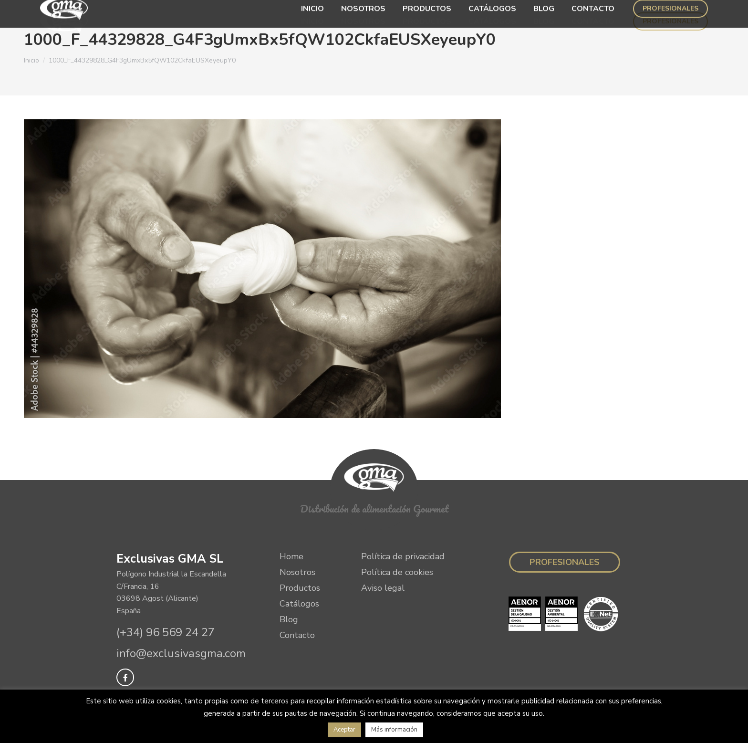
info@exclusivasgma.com (181, 653)
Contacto (297, 635)
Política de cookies (397, 572)
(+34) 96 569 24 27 (165, 632)
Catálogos (299, 603)
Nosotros (297, 572)
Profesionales (565, 562)
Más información (394, 729)
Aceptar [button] (344, 729)
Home (291, 556)
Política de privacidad (403, 556)
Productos (300, 588)
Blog (289, 619)
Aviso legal (383, 588)
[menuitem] (312, 21)
